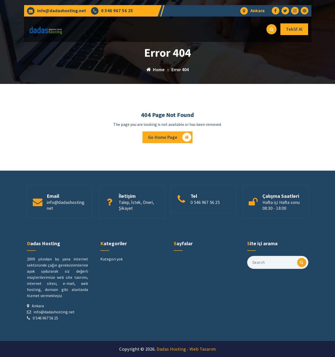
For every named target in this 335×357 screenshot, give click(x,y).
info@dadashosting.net (61, 10)
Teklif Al (294, 29)
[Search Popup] (271, 29)
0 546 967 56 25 (117, 10)
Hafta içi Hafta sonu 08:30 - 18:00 (281, 221)
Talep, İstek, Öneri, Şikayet (136, 221)
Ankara (257, 10)
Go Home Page (169, 139)
